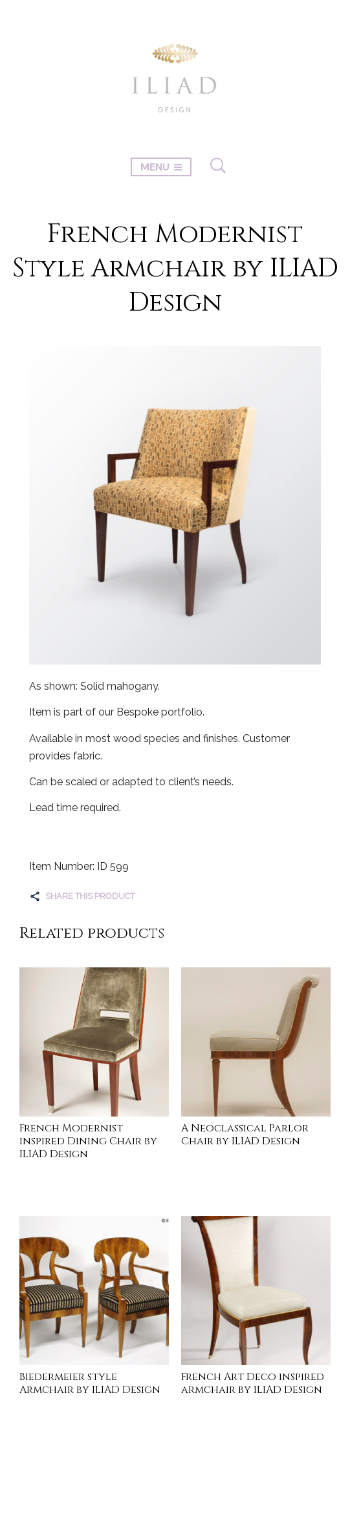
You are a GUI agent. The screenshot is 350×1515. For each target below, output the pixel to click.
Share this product (90, 896)
